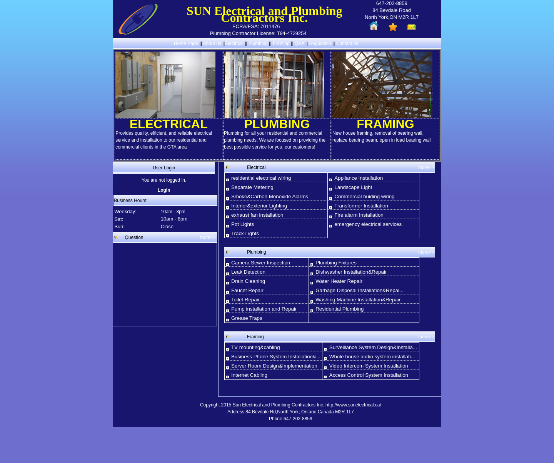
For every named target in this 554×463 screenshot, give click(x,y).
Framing (281, 43)
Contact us (347, 43)
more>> (208, 237)
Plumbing (258, 43)
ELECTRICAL (169, 124)
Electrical (234, 43)
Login (164, 190)
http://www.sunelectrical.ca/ (353, 405)
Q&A (299, 43)
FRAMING (385, 124)
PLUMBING (277, 124)
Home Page (186, 43)
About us (212, 43)
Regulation (320, 43)
